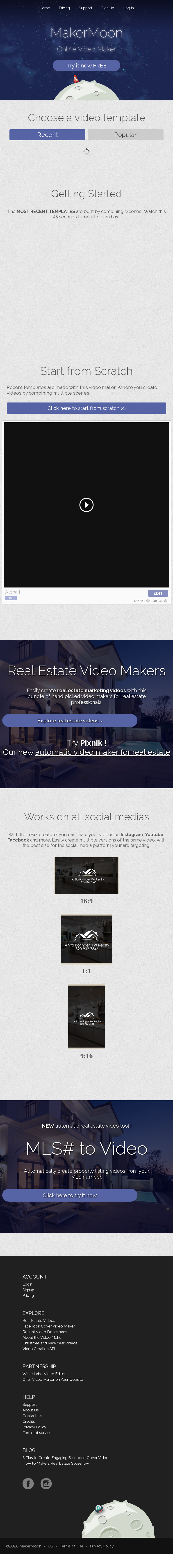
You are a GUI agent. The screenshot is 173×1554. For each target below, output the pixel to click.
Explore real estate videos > (69, 720)
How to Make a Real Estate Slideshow (56, 1463)
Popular (125, 135)
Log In (128, 8)
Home (44, 8)
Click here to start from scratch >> (87, 408)
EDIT (158, 593)
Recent (47, 135)
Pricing (64, 8)
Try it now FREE (86, 65)
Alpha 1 (12, 592)
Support (85, 8)
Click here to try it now (70, 1195)
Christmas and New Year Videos (50, 1343)
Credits (29, 1421)
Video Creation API (39, 1348)
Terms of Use (71, 1546)
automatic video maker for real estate (102, 752)
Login (27, 1284)
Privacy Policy (34, 1427)
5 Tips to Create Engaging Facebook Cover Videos (66, 1457)
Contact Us (32, 1415)
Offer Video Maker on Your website (53, 1379)
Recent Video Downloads (45, 1332)
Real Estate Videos (39, 1320)
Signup (28, 1290)
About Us (31, 1410)
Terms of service (37, 1432)
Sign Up (107, 8)
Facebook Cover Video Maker (49, 1326)
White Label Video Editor (44, 1373)
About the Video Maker (43, 1337)
